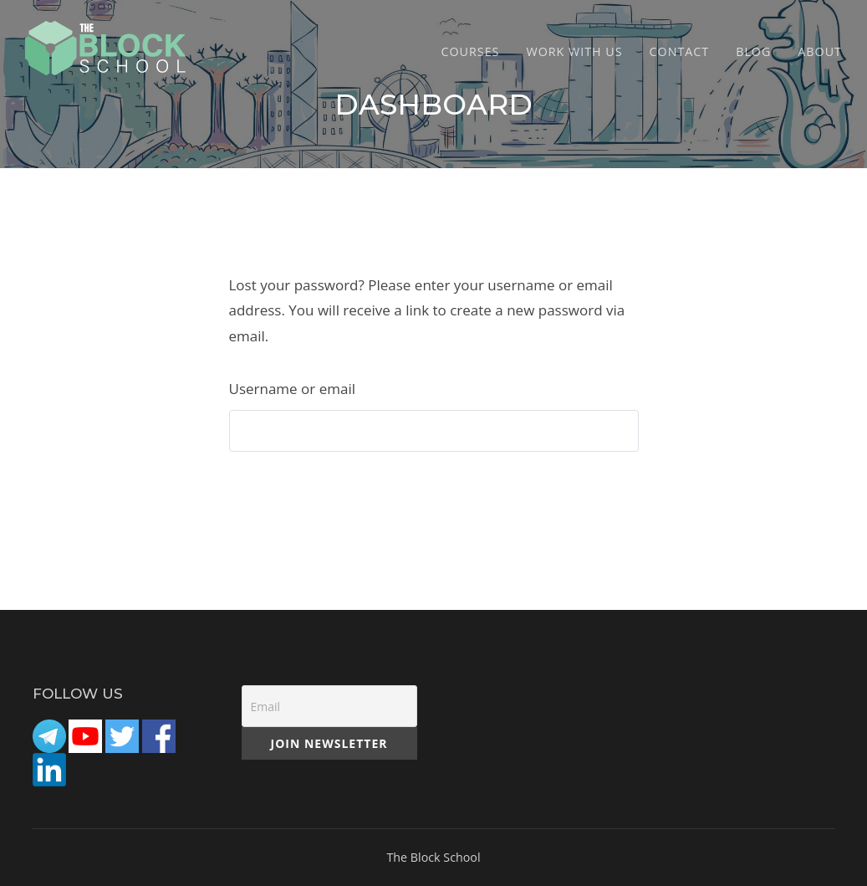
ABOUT (820, 51)
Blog (753, 51)
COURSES (470, 51)
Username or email (292, 388)
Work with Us (574, 51)
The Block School (433, 857)
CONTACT (680, 51)
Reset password (305, 495)
